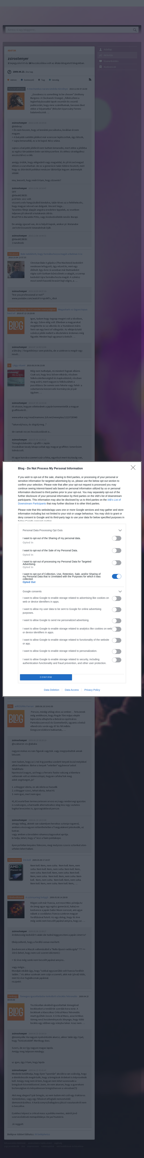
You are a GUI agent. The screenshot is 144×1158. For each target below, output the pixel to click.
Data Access (72, 689)
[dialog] (72, 579)
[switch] (116, 538)
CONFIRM (46, 677)
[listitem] (72, 530)
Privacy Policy (92, 689)
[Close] (134, 468)
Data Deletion (51, 689)
